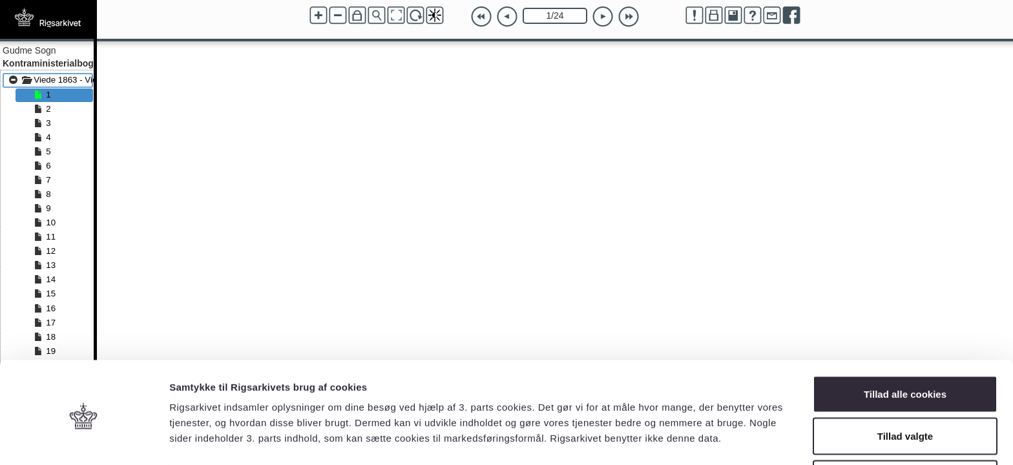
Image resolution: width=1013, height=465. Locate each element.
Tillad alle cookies (905, 345)
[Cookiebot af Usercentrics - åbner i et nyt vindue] (83, 440)
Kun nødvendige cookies (905, 430)
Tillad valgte (905, 388)
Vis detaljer (671, 431)
